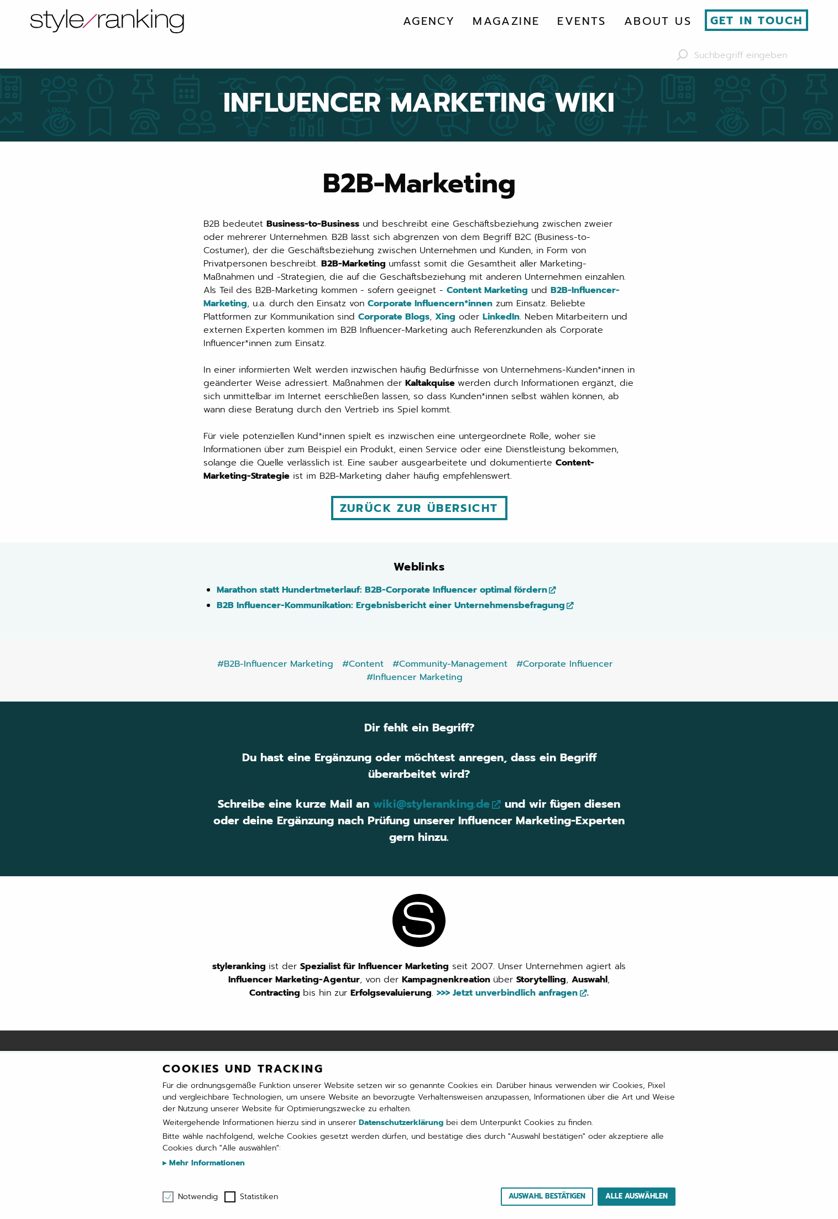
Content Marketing (487, 290)
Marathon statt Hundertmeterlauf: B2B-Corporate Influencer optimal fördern (382, 590)
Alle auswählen (636, 1196)
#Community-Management (449, 664)
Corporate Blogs (394, 316)
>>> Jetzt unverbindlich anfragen (507, 993)
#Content (363, 664)
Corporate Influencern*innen (430, 303)
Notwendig (198, 1197)
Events (581, 21)
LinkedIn (501, 316)
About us (658, 21)
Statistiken (259, 1197)
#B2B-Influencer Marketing (275, 664)
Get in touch (756, 20)
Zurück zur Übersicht (419, 508)
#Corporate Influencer (564, 664)
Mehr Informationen (205, 1163)
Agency (429, 21)
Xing (445, 316)
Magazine (506, 21)
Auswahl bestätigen (547, 1196)
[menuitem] (429, 21)
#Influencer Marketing (414, 677)
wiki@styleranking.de (431, 804)
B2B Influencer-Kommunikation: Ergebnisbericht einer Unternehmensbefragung (391, 605)
